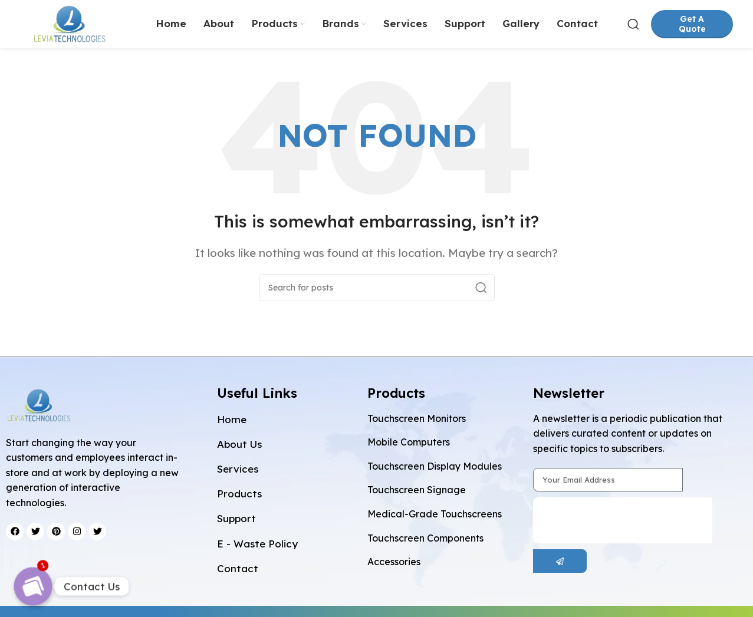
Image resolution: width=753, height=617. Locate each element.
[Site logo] (74, 25)
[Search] (633, 26)
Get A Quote (692, 26)
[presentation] (622, 526)
